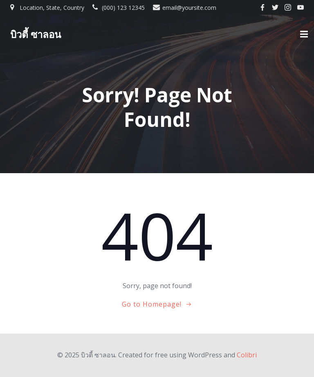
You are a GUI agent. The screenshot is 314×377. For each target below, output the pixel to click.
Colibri (247, 354)
